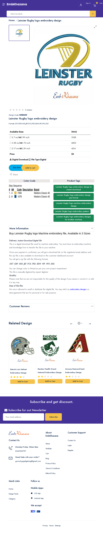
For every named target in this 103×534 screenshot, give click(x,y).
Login (70, 441)
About (48, 439)
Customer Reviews (19, 306)
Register (70, 446)
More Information (19, 228)
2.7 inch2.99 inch (20, 137)
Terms (51, 521)
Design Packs (13, 489)
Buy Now (22, 167)
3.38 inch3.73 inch (21, 142)
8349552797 (20, 446)
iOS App (35, 489)
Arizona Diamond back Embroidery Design (75, 366)
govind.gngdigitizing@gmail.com (28, 457)
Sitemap (57, 521)
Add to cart (52, 168)
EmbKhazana (17, 4)
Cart (47, 449)
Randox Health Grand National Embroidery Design (47, 366)
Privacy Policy (51, 459)
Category (12, 494)
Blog (47, 454)
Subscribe (53, 412)
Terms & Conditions (53, 464)
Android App (37, 494)
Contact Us (71, 436)
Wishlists (49, 444)
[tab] (19, 33)
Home (11, 484)
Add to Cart (23, 377)
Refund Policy (50, 469)
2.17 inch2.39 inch (21, 148)
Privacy (45, 521)
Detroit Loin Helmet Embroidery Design (19, 367)
